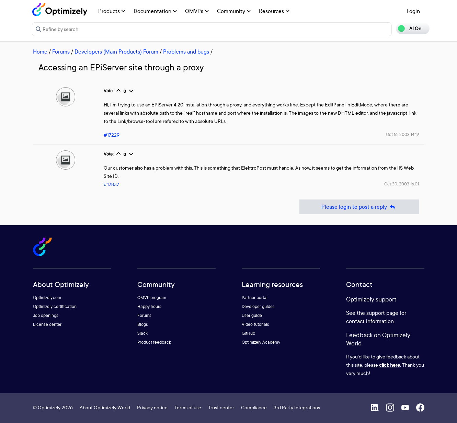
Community (234, 11)
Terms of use (187, 407)
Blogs (142, 324)
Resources (274, 11)
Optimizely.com (47, 297)
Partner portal (254, 297)
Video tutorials (255, 324)
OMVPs (197, 11)
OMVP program (151, 297)
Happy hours (149, 306)
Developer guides (258, 306)
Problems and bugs (186, 51)
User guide (252, 315)
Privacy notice (152, 407)
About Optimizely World (105, 407)
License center (47, 324)
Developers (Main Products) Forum (116, 51)
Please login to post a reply (359, 207)
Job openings (45, 315)
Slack (142, 333)
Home (40, 51)
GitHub (248, 333)
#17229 (111, 135)
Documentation (155, 11)
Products (111, 11)
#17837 (111, 184)
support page (382, 313)
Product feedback (154, 342)
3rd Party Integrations (297, 407)
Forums (61, 51)
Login (413, 11)
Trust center (221, 407)
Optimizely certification (55, 306)
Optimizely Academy (261, 342)
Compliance (254, 407)
